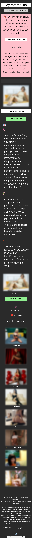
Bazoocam (28, 501)
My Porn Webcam (6, 501)
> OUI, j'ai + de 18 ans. (16, 40)
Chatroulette (16, 503)
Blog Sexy (19, 495)
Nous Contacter (23, 497)
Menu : (6, 81)
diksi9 (16, 467)
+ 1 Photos (16, 310)
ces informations (20, 65)
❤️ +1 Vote (16, 315)
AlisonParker (16, 386)
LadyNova (16, 366)
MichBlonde (16, 345)
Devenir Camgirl (13, 497)
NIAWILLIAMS (17, 447)
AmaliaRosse (16, 488)
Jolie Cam (21, 501)
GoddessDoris (17, 427)
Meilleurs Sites (16, 499)
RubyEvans (17, 406)
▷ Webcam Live (16, 118)
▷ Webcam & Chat (16, 298)
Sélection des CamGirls (9, 495)
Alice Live (14, 501)
